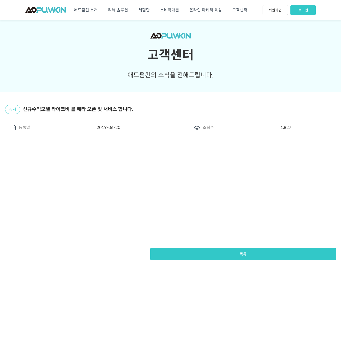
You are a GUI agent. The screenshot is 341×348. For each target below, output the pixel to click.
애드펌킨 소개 (86, 10)
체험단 (144, 10)
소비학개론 (169, 10)
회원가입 (275, 10)
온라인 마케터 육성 (205, 10)
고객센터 (239, 10)
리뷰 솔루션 (118, 10)
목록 (323, 254)
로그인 (303, 10)
